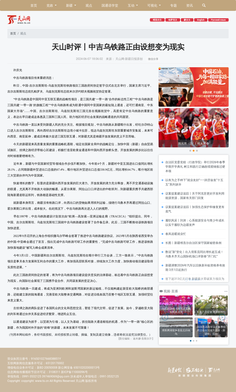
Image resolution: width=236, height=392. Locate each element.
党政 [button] (50, 5)
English (200, 20)
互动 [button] (131, 5)
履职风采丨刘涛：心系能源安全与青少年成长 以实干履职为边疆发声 (194, 223)
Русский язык (218, 20)
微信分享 (153, 58)
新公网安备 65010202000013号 (79, 367)
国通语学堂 (110, 5)
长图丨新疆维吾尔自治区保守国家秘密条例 (193, 243)
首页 (33, 5)
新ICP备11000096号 (74, 372)
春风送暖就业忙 (175, 234)
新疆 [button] (69, 5)
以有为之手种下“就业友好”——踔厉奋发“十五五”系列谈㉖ (194, 182)
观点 (89, 5)
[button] (190, 151)
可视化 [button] (152, 5)
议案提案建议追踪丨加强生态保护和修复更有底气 (194, 209)
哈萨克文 (172, 20)
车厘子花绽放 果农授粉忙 (211, 311)
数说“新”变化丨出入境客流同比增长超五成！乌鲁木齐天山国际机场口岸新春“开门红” (194, 254)
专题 (173, 5)
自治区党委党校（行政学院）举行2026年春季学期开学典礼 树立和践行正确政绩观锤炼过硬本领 (195, 166)
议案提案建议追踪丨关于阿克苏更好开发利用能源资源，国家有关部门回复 (194, 196)
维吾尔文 (157, 20)
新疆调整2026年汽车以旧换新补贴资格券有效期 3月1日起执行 (195, 268)
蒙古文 (187, 20)
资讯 (189, 5)
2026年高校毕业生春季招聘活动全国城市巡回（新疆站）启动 (211, 330)
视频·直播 (168, 291)
